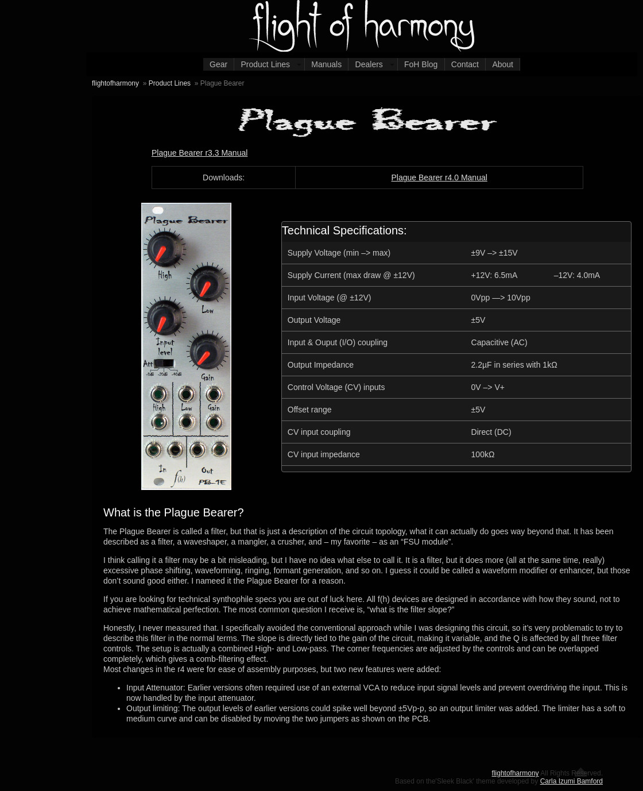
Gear (218, 64)
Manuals (326, 64)
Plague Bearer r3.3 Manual (199, 152)
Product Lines (265, 64)
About (502, 64)
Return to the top (580, 772)
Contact (465, 64)
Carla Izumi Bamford (571, 781)
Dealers (369, 64)
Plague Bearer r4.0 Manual (439, 177)
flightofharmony (115, 83)
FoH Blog (420, 64)
